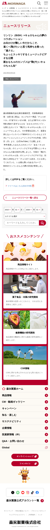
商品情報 (7, 395)
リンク (40, 514)
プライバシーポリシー (38, 511)
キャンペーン (9, 408)
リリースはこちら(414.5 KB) (19, 186)
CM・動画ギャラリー (13, 402)
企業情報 (7, 428)
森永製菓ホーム (14, 388)
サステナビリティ (11, 421)
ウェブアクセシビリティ (17, 514)
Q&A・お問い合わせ (13, 441)
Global (25, 447)
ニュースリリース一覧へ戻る (25, 198)
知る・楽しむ (9, 415)
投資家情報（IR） (11, 434)
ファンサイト (28, 463)
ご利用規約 (31, 514)
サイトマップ (8, 511)
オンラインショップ (27, 456)
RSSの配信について (22, 511)
